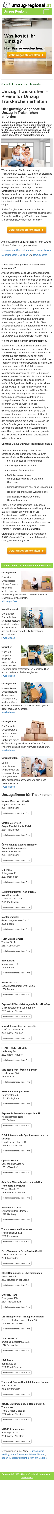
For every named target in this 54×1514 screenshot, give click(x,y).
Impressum (45, 1474)
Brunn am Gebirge (37, 1458)
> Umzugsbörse (9, 601)
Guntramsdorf (37, 1451)
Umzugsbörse (40, 255)
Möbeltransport (9, 255)
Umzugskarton (23, 250)
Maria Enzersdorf (19, 1454)
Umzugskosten (43, 250)
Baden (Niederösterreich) (14, 1458)
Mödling (5, 1454)
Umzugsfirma (8, 250)
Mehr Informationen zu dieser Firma (16, 813)
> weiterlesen (8, 638)
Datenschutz (27, 1477)
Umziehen (23, 255)
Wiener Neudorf (37, 1454)
